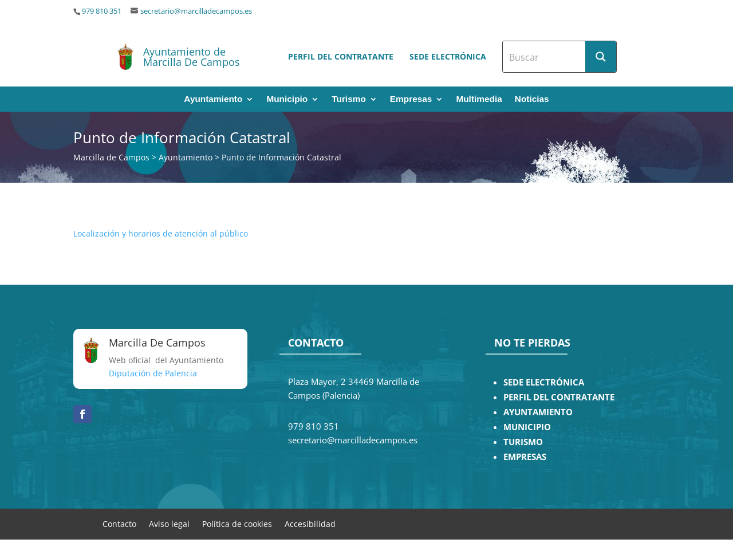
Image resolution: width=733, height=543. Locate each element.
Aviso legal (169, 523)
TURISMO (523, 442)
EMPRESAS (524, 457)
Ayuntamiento (213, 99)
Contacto (119, 523)
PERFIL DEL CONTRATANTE (558, 397)
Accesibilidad (310, 523)
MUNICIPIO (527, 427)
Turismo (349, 99)
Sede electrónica (447, 56)
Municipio (287, 99)
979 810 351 (101, 11)
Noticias (532, 99)
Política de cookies (237, 523)
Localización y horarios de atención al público (160, 233)
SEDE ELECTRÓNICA (543, 382)
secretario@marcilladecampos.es (196, 11)
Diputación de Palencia (153, 373)
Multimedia (479, 99)
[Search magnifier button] (600, 56)
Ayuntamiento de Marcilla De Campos (191, 57)
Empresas (411, 99)
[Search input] (544, 57)
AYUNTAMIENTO (538, 412)
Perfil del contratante (340, 56)
